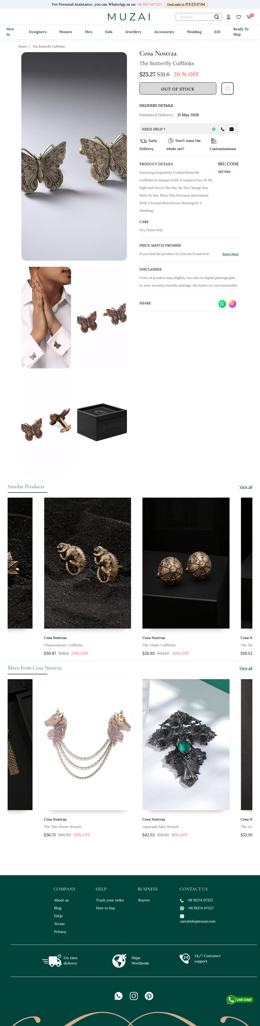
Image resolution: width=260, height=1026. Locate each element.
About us (61, 900)
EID (217, 31)
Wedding (194, 31)
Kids (108, 31)
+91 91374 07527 (196, 900)
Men (88, 31)
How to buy (105, 908)
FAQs (58, 916)
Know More (230, 254)
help (101, 889)
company (65, 889)
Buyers (144, 900)
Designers (37, 31)
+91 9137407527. (149, 4)
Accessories (164, 31)
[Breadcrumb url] (23, 46)
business (148, 889)
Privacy (60, 931)
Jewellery (133, 31)
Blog (57, 908)
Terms (59, 923)
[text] (198, 17)
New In (10, 32)
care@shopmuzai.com (197, 919)
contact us (194, 889)
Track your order (110, 900)
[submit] (227, 88)
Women (65, 31)
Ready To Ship (241, 32)
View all (245, 487)
